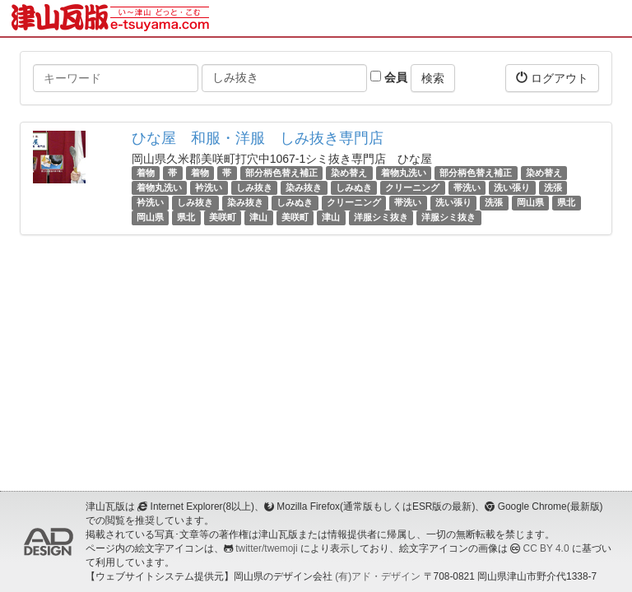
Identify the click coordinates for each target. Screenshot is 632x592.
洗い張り (512, 187)
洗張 (553, 187)
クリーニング (412, 187)
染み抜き (304, 187)
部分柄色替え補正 (281, 173)
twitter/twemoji (266, 548)
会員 (388, 77)
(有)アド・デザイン (378, 576)
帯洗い (467, 187)
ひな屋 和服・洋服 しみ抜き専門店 (257, 138)
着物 (146, 173)
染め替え (349, 173)
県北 (566, 202)
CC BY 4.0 (546, 548)
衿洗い (208, 187)
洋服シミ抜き (381, 218)
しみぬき (354, 187)
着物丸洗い (403, 173)
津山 (258, 218)
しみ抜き (254, 187)
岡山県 (530, 202)
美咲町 (222, 218)
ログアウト (552, 78)
